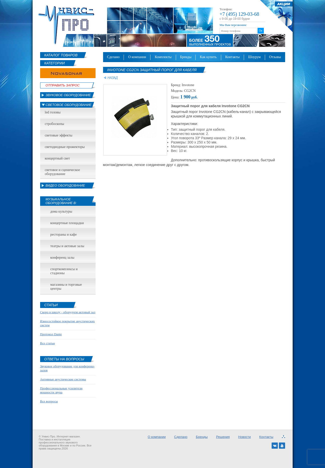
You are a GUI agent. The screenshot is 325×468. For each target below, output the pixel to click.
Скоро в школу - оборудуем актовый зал (68, 312)
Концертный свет (57, 158)
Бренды (185, 57)
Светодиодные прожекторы (65, 147)
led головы (53, 112)
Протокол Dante (51, 334)
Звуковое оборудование (68, 95)
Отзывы (275, 57)
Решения (223, 437)
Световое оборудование (69, 105)
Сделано (113, 57)
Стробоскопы (54, 124)
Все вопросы (49, 401)
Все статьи (47, 343)
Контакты (232, 57)
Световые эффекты (58, 135)
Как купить (208, 57)
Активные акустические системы (63, 379)
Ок (260, 30)
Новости (244, 437)
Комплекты (163, 57)
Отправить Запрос (63, 85)
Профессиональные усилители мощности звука (61, 390)
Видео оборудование (65, 185)
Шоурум (254, 57)
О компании (137, 57)
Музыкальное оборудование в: (61, 201)
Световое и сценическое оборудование (62, 172)
